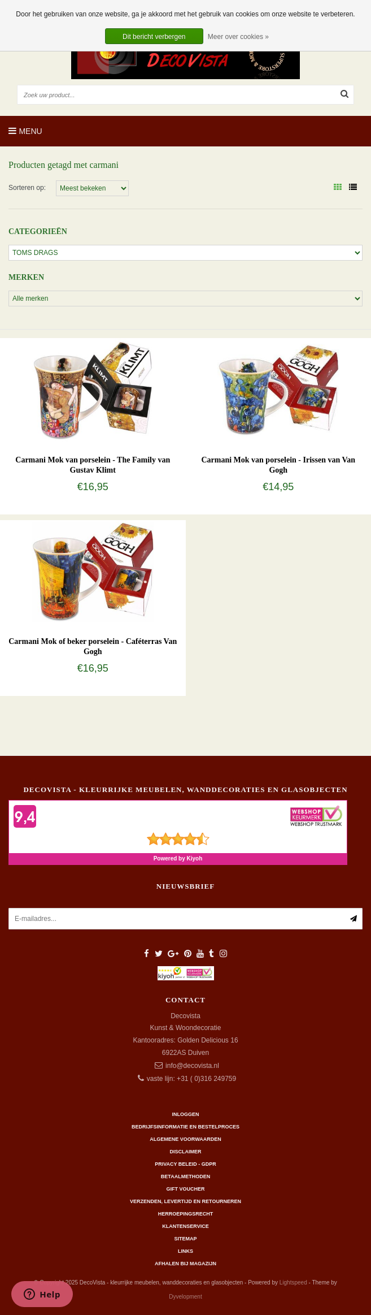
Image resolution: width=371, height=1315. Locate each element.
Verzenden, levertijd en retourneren (185, 1201)
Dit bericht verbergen (154, 37)
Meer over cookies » (238, 37)
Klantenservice (185, 1226)
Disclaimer (186, 1151)
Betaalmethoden (185, 1176)
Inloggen (185, 1114)
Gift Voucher (185, 1189)
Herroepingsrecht (185, 1214)
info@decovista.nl (192, 1066)
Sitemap (185, 1239)
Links (185, 1251)
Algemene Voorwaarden (185, 1139)
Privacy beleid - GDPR (185, 1164)
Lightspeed (293, 1282)
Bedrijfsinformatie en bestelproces (185, 1127)
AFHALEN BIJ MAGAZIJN (185, 1263)
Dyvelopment (185, 1297)
